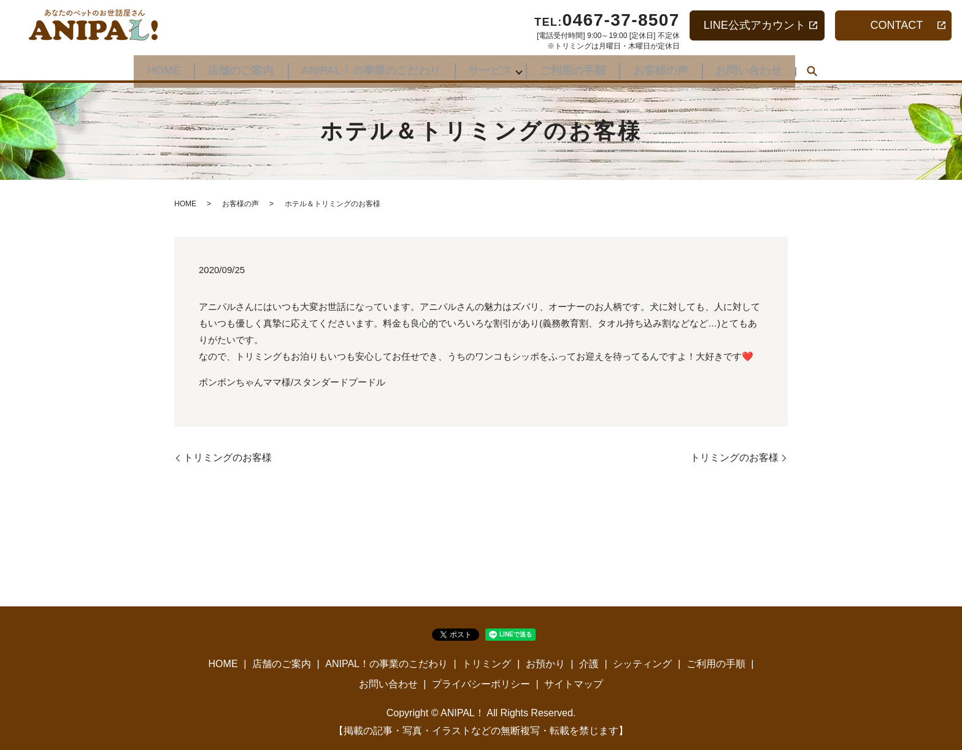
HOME (146, 66)
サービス (490, 66)
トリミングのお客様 (227, 457)
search (832, 67)
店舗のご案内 (229, 66)
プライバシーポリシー (481, 684)
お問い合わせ (766, 66)
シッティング (642, 664)
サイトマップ (573, 684)
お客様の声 (672, 66)
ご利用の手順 (578, 66)
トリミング (486, 664)
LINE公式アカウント (755, 25)
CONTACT (897, 25)
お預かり (545, 664)
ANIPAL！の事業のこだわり (365, 66)
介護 (589, 664)
